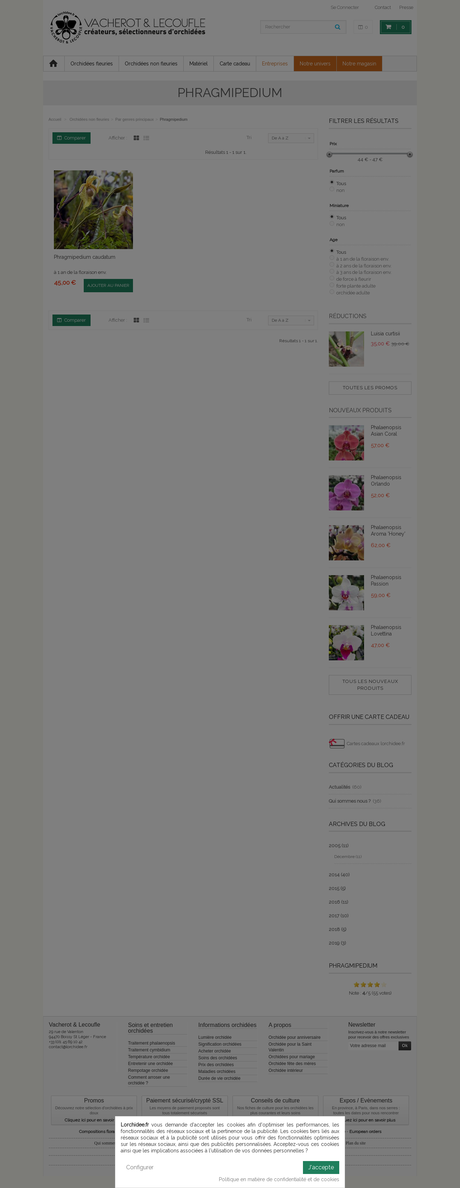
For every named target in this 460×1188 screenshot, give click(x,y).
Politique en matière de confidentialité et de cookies (279, 1179)
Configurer (139, 1167)
